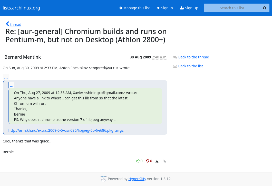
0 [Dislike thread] (149, 160)
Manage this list (134, 7)
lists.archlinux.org (21, 8)
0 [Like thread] (140, 160)
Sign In (165, 7)
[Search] (264, 8)
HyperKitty (137, 178)
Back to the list (188, 66)
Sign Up (189, 7)
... (6, 77)
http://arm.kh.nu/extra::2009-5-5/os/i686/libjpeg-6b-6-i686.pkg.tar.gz (66, 130)
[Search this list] (232, 8)
